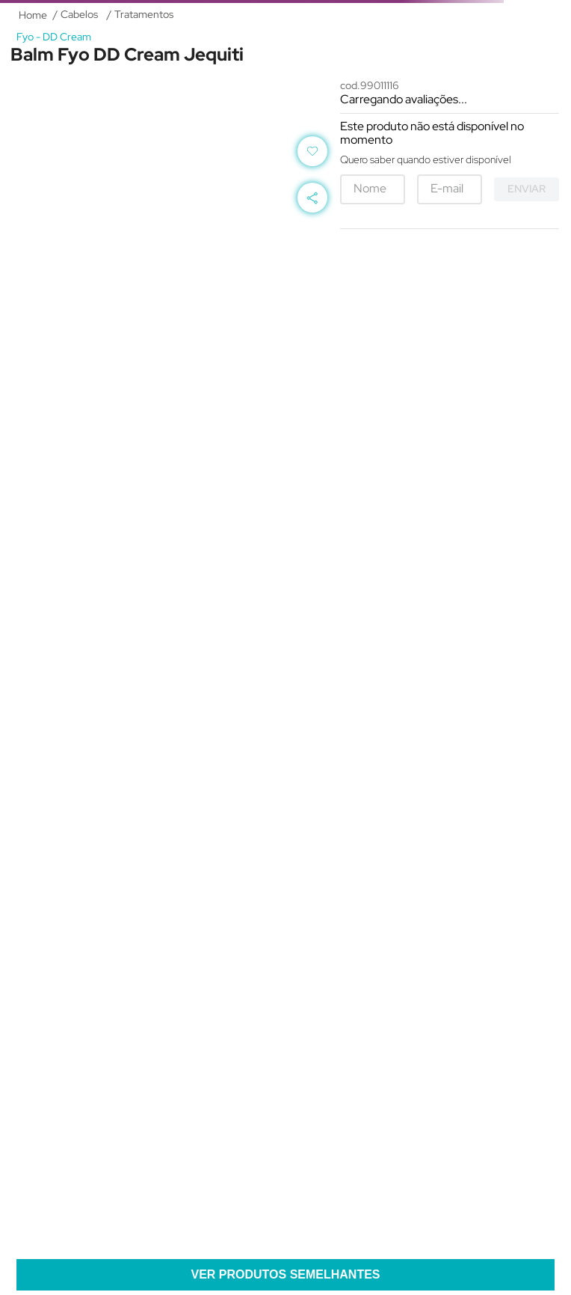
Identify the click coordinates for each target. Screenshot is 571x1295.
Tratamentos (143, 14)
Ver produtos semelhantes (285, 1274)
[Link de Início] (33, 15)
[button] (312, 198)
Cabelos (79, 14)
